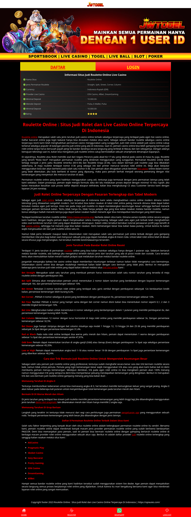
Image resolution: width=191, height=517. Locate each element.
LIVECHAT (167, 512)
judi (134, 434)
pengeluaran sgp (130, 412)
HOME (24, 512)
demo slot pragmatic (46, 402)
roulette (68, 250)
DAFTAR (57, 67)
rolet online (48, 200)
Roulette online (29, 136)
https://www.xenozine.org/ (80, 217)
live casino (142, 168)
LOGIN (133, 67)
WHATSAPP (119, 512)
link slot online (110, 267)
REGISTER (71, 512)
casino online (33, 225)
